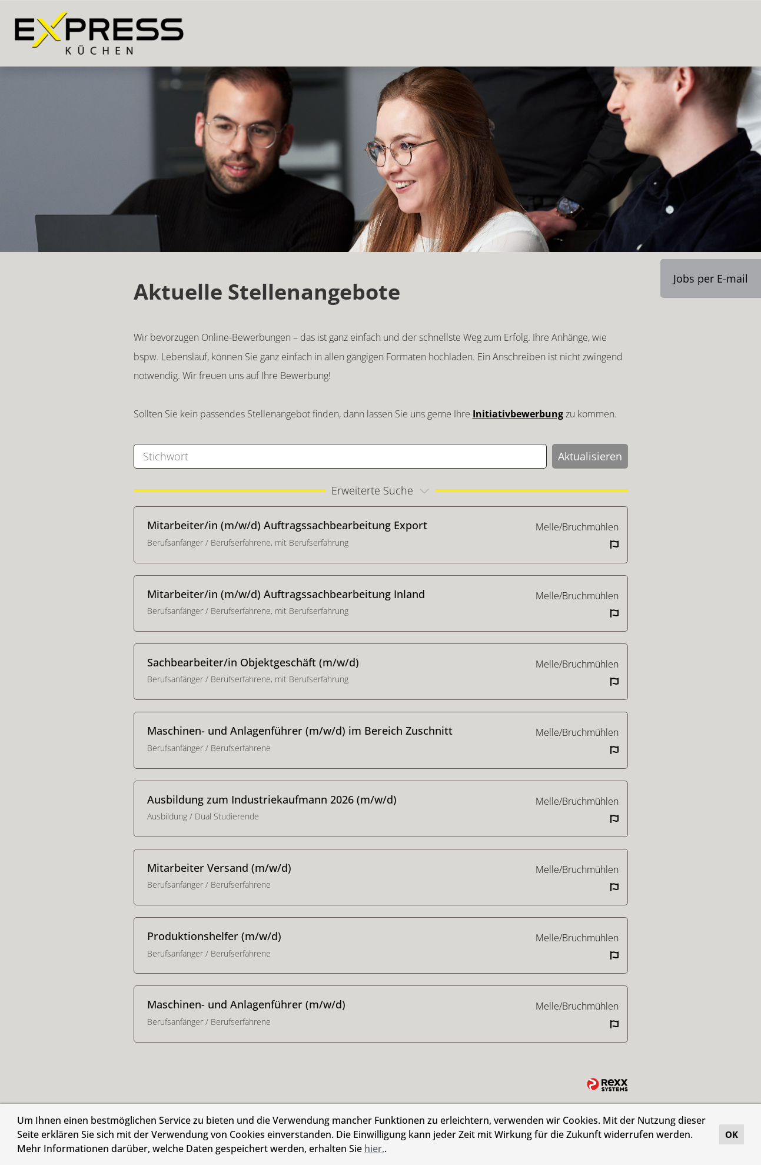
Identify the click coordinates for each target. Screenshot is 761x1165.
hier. (374, 1148)
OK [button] (731, 1134)
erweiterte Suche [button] (382, 490)
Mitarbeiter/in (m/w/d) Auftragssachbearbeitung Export (287, 525)
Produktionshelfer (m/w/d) (214, 936)
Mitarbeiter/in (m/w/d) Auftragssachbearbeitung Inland (286, 594)
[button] (391, 1150)
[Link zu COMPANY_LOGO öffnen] (99, 33)
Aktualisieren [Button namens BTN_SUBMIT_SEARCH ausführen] (590, 456)
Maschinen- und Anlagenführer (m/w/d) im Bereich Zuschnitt (300, 730)
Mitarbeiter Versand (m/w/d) (219, 868)
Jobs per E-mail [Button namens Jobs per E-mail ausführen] (710, 278)
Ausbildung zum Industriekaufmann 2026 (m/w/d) (272, 799)
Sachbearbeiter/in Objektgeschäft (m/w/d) (253, 662)
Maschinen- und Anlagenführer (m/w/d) (246, 1004)
